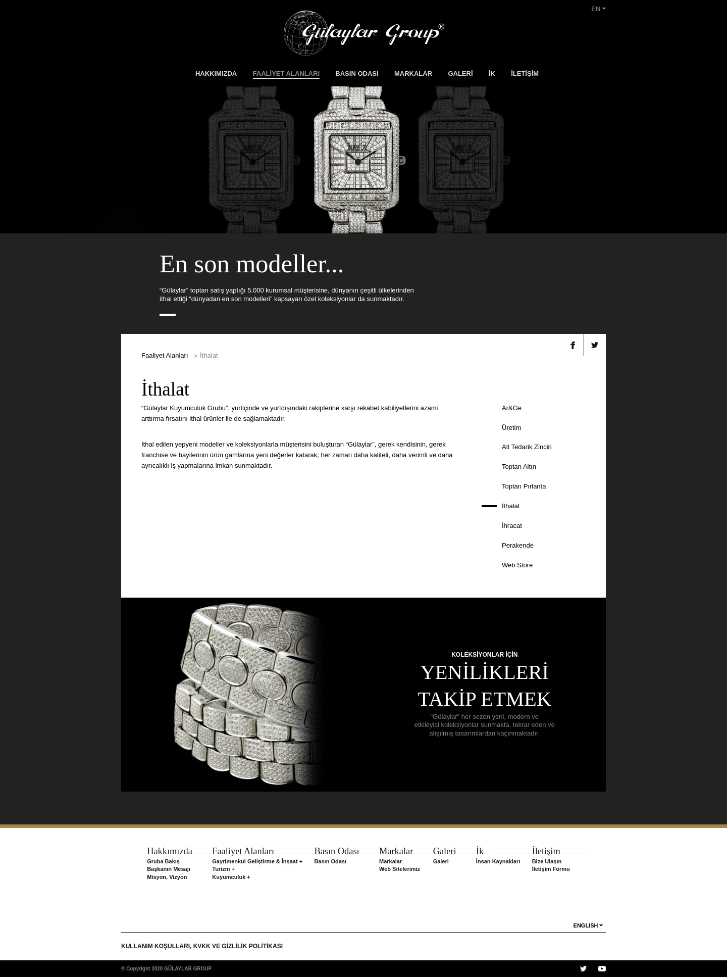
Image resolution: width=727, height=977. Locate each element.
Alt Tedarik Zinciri (527, 447)
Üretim (511, 427)
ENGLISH (586, 925)
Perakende (518, 545)
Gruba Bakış (163, 861)
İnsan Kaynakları (498, 861)
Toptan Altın (519, 466)
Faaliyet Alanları (164, 355)
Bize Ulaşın (547, 861)
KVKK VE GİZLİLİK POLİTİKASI (238, 946)
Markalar (390, 861)
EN (598, 9)
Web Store (517, 565)
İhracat (512, 525)
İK (492, 73)
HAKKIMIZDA (216, 73)
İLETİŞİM (525, 73)
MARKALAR (413, 73)
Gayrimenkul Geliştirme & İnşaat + (257, 861)
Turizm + (223, 869)
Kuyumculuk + (231, 877)
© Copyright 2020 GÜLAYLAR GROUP (166, 968)
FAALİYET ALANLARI (286, 73)
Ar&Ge (512, 408)
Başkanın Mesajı (168, 869)
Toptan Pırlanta (524, 486)
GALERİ (460, 73)
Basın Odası (330, 861)
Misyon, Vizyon (167, 877)
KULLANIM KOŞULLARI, (157, 946)
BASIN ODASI (356, 73)
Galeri (441, 861)
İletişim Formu (551, 869)
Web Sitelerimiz (399, 869)
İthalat (511, 506)
